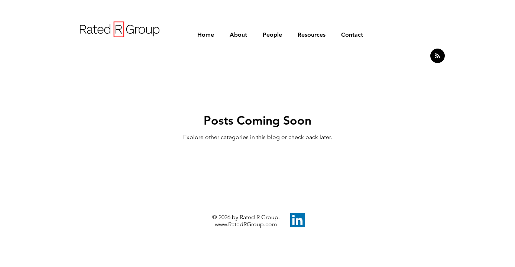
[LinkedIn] (297, 220)
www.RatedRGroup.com (246, 224)
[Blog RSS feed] (437, 56)
